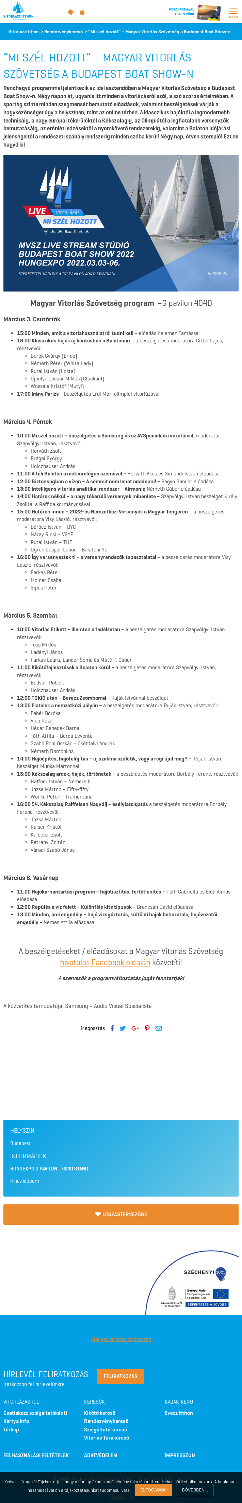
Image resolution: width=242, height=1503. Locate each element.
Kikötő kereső (99, 1413)
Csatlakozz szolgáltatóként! (35, 1413)
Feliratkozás (121, 1376)
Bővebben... (195, 1490)
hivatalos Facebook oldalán (105, 962)
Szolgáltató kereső (105, 1429)
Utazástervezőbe (121, 1214)
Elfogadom (154, 1490)
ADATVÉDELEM (100, 1455)
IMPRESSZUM (180, 1455)
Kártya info (16, 1421)
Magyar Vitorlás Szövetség (121, 1339)
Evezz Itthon (179, 1413)
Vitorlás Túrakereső (106, 1437)
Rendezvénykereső (106, 1421)
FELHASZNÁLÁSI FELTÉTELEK (36, 1455)
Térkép (11, 1429)
